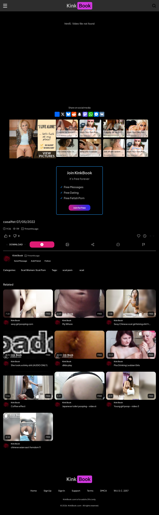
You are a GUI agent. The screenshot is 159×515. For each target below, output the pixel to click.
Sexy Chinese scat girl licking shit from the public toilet (133, 324)
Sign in (61, 490)
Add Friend (36, 261)
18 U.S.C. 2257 (121, 490)
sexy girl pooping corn (22, 324)
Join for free (79, 207)
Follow (48, 261)
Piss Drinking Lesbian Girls (127, 365)
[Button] (42, 244)
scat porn (67, 270)
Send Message (20, 261)
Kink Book (17, 255)
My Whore (67, 324)
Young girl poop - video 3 (126, 406)
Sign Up (47, 490)
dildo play (67, 365)
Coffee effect (18, 406)
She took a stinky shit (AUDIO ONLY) (29, 365)
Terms (90, 490)
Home (33, 490)
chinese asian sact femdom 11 (26, 447)
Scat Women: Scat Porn (33, 270)
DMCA (103, 490)
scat (82, 270)
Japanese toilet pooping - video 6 (79, 406)
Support (76, 490)
